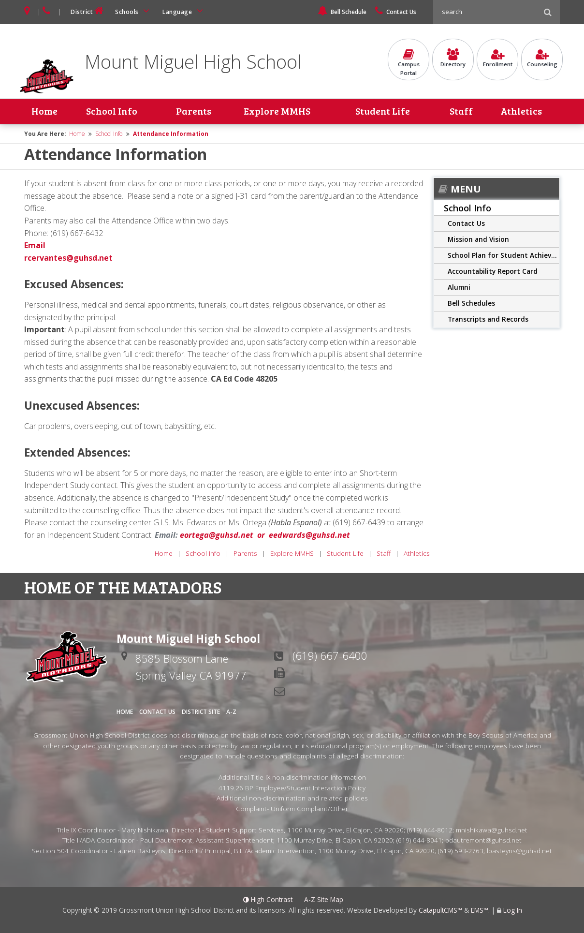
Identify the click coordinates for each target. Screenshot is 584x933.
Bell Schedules (471, 303)
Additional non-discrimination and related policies (292, 798)
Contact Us (395, 12)
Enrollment (497, 58)
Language (184, 11)
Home (44, 111)
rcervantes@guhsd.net (68, 257)
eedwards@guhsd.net (309, 535)
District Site (201, 712)
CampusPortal (408, 63)
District (88, 11)
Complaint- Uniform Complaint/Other (292, 808)
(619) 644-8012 (430, 829)
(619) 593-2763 (460, 850)
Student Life (382, 111)
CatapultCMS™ (440, 910)
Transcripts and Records (488, 319)
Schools (134, 11)
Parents (193, 111)
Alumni (459, 287)
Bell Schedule (342, 12)
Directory (453, 58)
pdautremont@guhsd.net (483, 840)
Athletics (521, 111)
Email (34, 245)
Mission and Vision (478, 239)
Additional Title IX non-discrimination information (292, 777)
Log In (512, 910)
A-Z (231, 712)
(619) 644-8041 (419, 840)
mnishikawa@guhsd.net (491, 829)
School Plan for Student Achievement (503, 255)
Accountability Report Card (493, 271)
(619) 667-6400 (329, 655)
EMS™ (479, 910)
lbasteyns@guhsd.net (519, 850)
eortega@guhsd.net (216, 535)
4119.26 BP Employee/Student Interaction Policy (292, 787)
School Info (111, 111)
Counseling (542, 58)
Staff (461, 111)
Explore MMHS (276, 111)
